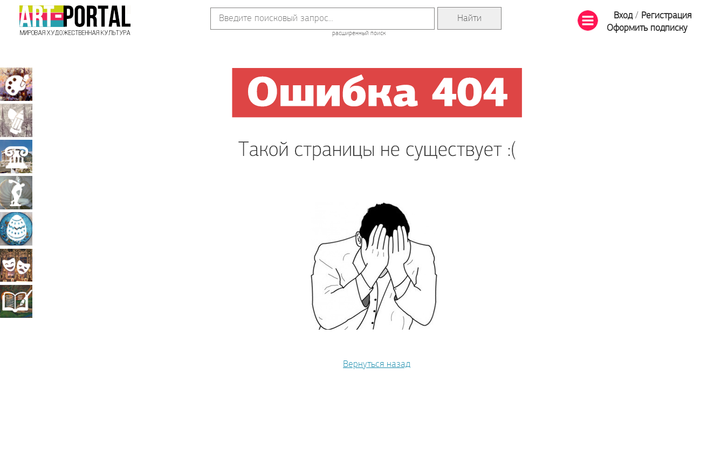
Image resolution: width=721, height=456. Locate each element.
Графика (16, 120)
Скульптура (16, 192)
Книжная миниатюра (16, 301)
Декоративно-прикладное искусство (16, 229)
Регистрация (666, 16)
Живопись (16, 84)
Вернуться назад (376, 364)
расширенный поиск (359, 33)
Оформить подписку (647, 28)
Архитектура (16, 156)
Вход (623, 16)
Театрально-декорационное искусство (16, 265)
